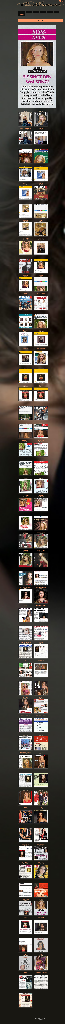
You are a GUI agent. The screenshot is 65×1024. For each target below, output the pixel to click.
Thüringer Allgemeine (25, 642)
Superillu (41, 642)
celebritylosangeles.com (25, 128)
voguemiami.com (25, 110)
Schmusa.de (25, 330)
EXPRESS (25, 972)
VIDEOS (36, 12)
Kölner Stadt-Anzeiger (25, 752)
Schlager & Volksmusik (25, 587)
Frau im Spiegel (25, 477)
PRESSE (50, 12)
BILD (25, 954)
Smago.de (25, 165)
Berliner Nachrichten (41, 587)
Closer (40, 899)
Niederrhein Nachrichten (41, 972)
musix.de (41, 128)
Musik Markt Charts (25, 715)
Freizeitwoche (41, 770)
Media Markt (41, 880)
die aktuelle (25, 550)
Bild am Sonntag (41, 844)
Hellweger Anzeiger (25, 770)
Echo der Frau (25, 440)
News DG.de (41, 238)
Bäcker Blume (41, 862)
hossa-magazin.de (41, 348)
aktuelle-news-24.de (25, 880)
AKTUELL (21, 12)
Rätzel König (25, 697)
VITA (57, 12)
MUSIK (28, 12)
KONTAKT (21, 14)
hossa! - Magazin (41, 293)
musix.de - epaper (41, 403)
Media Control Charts (41, 715)
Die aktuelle (41, 440)
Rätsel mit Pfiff (25, 238)
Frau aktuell (41, 458)
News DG (41, 513)
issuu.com (41, 752)
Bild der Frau (41, 917)
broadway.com (25, 844)
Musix (41, 220)
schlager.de (41, 660)
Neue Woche (41, 697)
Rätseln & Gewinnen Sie (25, 513)
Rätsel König (25, 532)
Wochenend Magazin (41, 605)
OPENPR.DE (41, 495)
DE (59, 1)
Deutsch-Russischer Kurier (41, 146)
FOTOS (43, 12)
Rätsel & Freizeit (41, 532)
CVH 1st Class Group (25, 789)
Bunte (41, 789)
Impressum (41, 1019)
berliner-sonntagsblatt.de (41, 422)
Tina (25, 660)
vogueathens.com (41, 110)
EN (62, 1)
